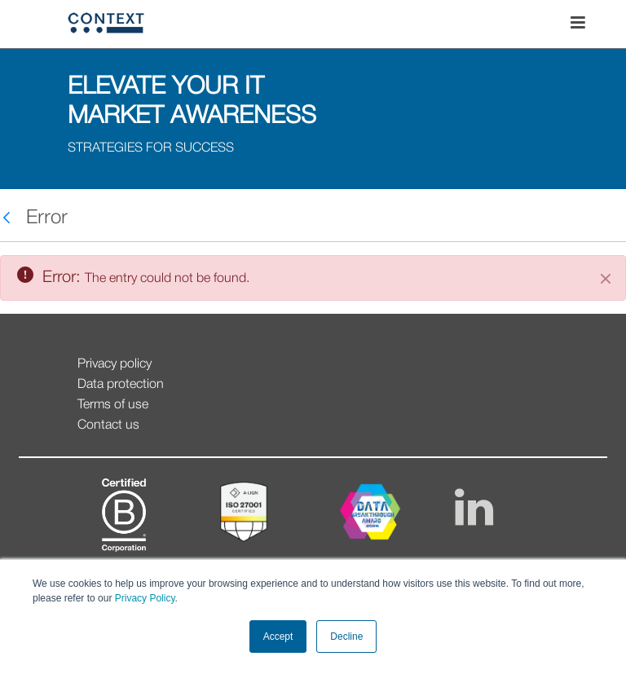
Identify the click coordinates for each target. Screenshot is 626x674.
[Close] (606, 279)
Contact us (108, 425)
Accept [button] (278, 636)
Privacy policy (114, 364)
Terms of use (112, 405)
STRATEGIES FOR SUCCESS (151, 148)
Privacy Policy (143, 598)
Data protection (120, 384)
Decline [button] (346, 636)
